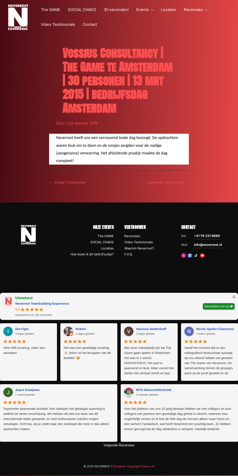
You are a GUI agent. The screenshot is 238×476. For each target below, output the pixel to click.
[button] (151, 9)
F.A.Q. (128, 255)
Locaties (107, 249)
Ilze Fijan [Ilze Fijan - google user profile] (22, 329)
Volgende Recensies (119, 446)
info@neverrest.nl (208, 245)
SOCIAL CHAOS (102, 243)
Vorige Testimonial (69, 182)
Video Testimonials (138, 243)
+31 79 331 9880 (207, 236)
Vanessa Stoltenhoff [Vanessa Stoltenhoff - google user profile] (151, 329)
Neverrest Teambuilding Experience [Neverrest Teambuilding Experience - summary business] (42, 304)
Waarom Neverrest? (139, 249)
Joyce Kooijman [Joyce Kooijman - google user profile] (27, 390)
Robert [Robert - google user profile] (81, 329)
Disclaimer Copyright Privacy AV (134, 466)
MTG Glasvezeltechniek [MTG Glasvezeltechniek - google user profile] (154, 390)
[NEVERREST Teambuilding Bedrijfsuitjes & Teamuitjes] (18, 17)
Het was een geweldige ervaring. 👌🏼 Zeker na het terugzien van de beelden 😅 (87, 353)
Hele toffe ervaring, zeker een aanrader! (24, 351)
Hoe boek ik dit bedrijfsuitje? (92, 255)
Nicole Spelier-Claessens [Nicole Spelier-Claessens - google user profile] (215, 329)
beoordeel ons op (217, 306)
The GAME (106, 237)
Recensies (132, 237)
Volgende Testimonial (166, 182)
